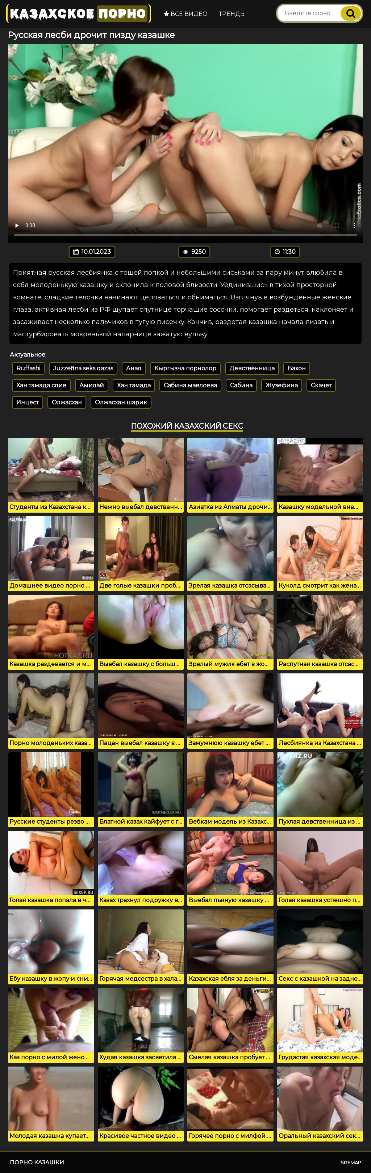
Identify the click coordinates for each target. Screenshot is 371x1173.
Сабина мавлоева (190, 385)
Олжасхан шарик (121, 402)
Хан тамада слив (41, 385)
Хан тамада (134, 385)
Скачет (321, 385)
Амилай (91, 385)
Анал (133, 368)
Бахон (297, 368)
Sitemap (351, 1162)
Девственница (252, 368)
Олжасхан (67, 402)
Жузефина (282, 385)
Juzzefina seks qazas (83, 368)
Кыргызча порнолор (185, 368)
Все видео (186, 13)
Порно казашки (37, 1162)
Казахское (78, 13)
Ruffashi (28, 368)
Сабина (241, 385)
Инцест (27, 402)
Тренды (232, 13)
